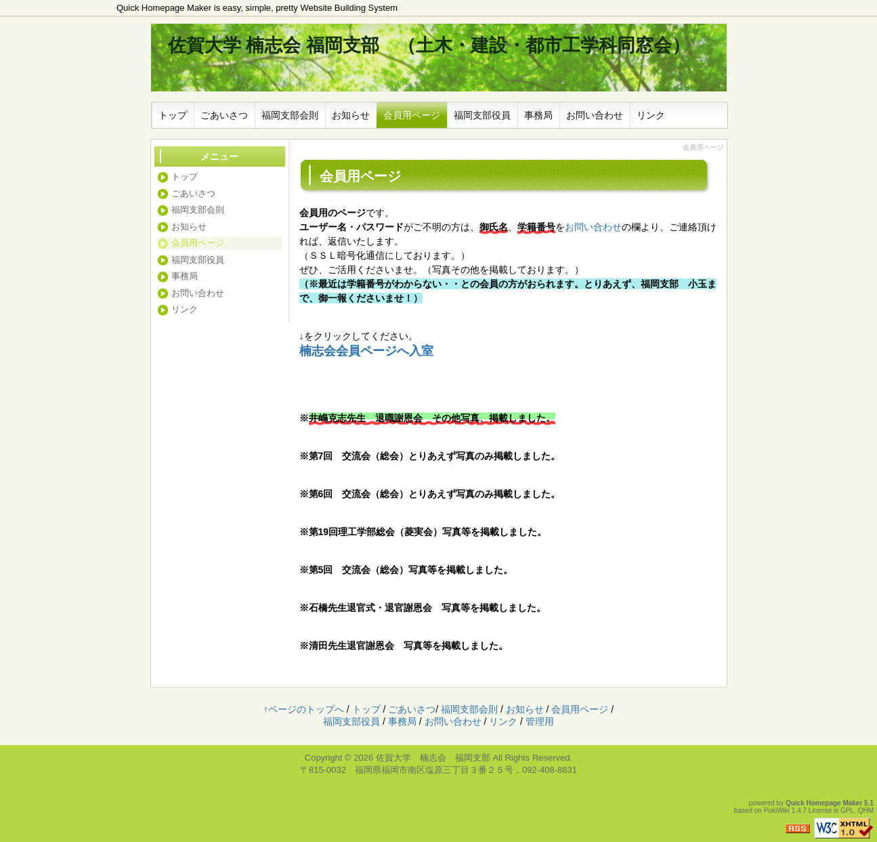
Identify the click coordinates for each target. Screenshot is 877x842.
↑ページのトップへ (303, 709)
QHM (866, 810)
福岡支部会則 (289, 115)
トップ (172, 115)
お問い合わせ (594, 115)
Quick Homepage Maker (824, 803)
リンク (651, 115)
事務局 (538, 115)
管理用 (540, 721)
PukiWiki (777, 810)
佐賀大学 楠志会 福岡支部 (433, 758)
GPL (847, 810)
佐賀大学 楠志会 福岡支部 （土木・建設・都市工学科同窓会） (429, 45)
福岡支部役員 (482, 115)
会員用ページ (411, 115)
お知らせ (351, 115)
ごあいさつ (224, 115)
